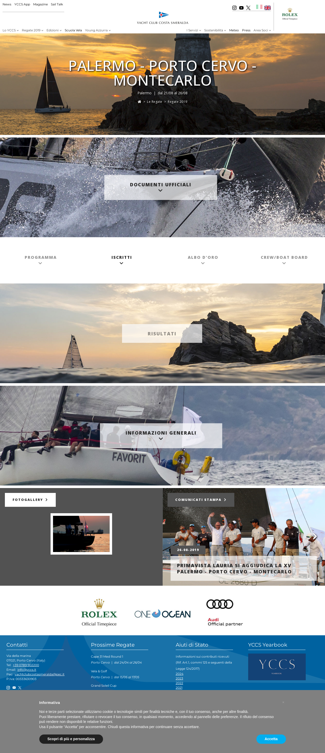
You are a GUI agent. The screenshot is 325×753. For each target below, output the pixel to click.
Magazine (40, 4)
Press (246, 30)
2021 (179, 688)
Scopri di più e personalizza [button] (71, 739)
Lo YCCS (9, 30)
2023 (179, 678)
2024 (179, 674)
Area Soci (261, 30)
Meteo (234, 30)
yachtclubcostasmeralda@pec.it (39, 674)
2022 (179, 683)
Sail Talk (57, 4)
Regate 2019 (31, 30)
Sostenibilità (213, 30)
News (7, 4)
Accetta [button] (271, 739)
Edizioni (53, 30)
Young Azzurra (96, 30)
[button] (283, 702)
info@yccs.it (26, 670)
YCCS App (22, 4)
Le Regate (154, 101)
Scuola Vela (73, 30)
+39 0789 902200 (26, 665)
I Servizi (192, 30)
